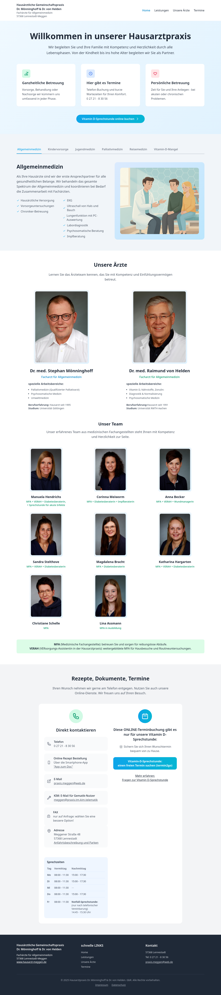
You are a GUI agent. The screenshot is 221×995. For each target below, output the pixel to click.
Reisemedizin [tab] (138, 149)
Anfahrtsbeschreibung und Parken (76, 843)
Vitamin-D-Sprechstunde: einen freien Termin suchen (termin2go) (145, 763)
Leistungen (161, 10)
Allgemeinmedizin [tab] (29, 149)
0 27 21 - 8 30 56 (97, 99)
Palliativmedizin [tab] (112, 149)
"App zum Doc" (63, 767)
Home (146, 10)
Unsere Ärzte (181, 10)
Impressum (101, 985)
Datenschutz (119, 985)
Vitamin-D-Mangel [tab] (166, 149)
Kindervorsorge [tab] (58, 149)
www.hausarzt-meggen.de (31, 962)
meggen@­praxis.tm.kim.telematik (76, 800)
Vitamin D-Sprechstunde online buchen (110, 119)
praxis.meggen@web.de (69, 783)
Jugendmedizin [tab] (85, 149)
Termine (199, 10)
